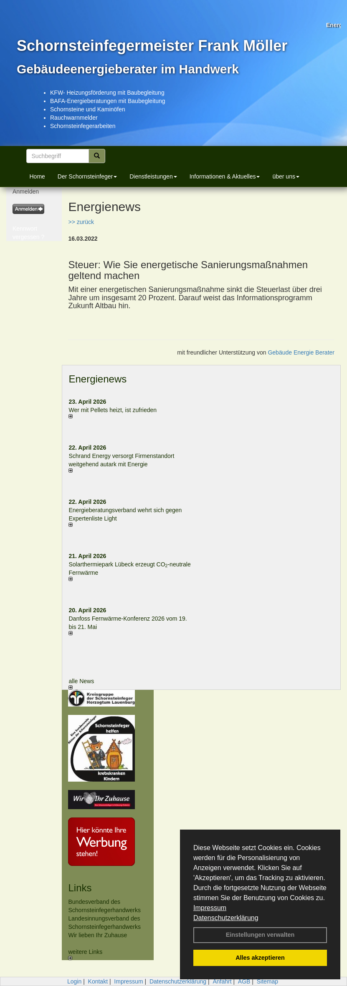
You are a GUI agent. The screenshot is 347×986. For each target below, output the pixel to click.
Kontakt (98, 981)
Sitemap (267, 981)
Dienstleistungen (153, 176)
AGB (244, 981)
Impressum (209, 907)
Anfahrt (222, 981)
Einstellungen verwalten (260, 934)
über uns (285, 176)
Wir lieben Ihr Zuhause (97, 935)
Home (37, 176)
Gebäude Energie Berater (301, 352)
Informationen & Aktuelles (225, 176)
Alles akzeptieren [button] (260, 957)
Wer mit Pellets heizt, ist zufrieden (112, 410)
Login (74, 981)
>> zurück (81, 222)
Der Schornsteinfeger (87, 176)
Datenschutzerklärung (225, 917)
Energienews (97, 379)
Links (79, 887)
